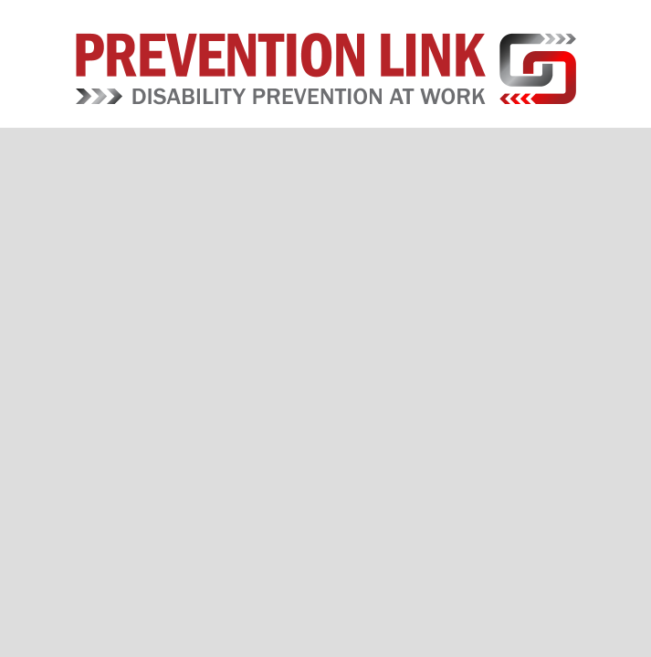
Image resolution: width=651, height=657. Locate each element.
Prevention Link (326, 68)
